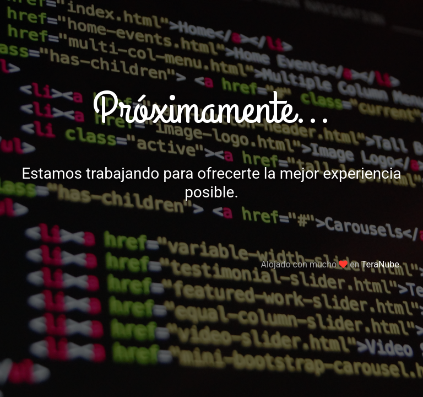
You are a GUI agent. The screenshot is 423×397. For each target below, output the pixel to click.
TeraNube (380, 264)
